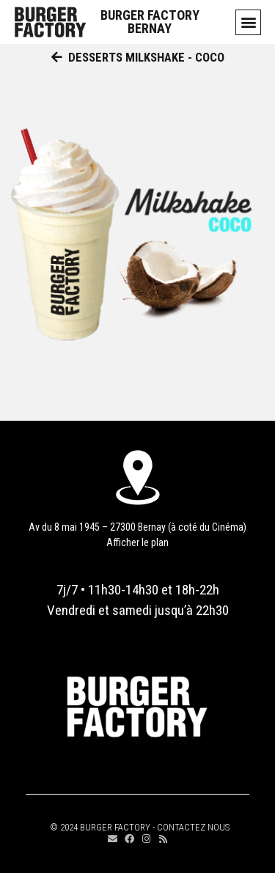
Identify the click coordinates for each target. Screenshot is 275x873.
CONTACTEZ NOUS (193, 827)
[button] (248, 22)
